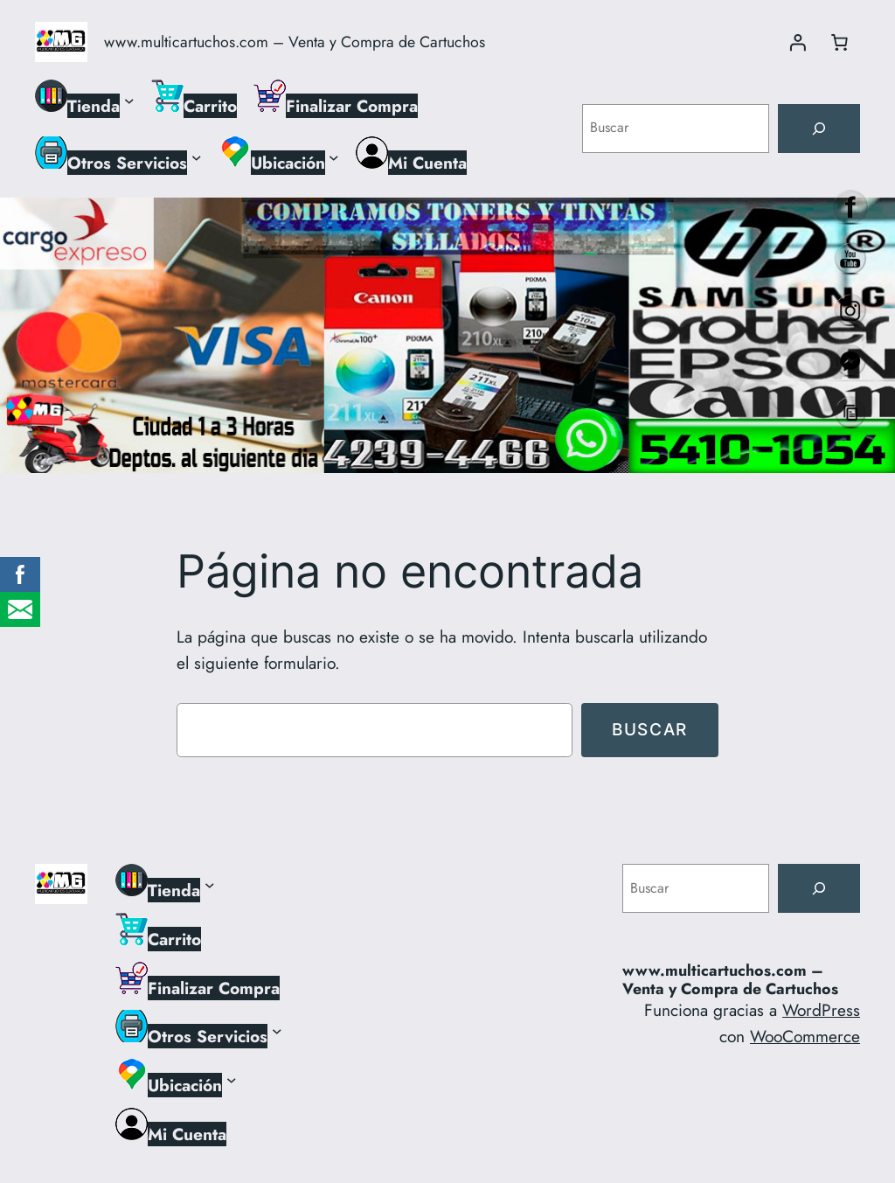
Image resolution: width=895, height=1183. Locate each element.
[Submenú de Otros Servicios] (196, 156)
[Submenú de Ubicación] (334, 156)
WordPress (821, 1010)
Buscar (650, 729)
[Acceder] (797, 42)
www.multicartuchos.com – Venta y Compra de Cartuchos (294, 42)
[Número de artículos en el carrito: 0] (839, 42)
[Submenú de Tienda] (129, 99)
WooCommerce (805, 1036)
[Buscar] (819, 128)
